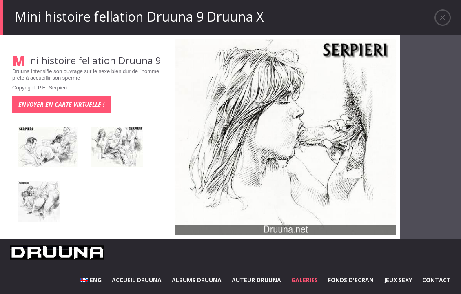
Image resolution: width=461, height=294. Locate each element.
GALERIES (304, 280)
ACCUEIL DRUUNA (137, 280)
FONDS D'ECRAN (351, 280)
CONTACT (436, 280)
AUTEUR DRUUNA (256, 280)
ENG (91, 280)
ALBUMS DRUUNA (197, 280)
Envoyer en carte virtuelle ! (61, 104)
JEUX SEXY (398, 280)
